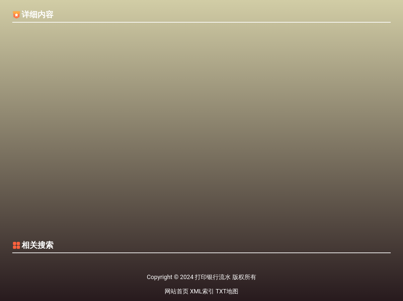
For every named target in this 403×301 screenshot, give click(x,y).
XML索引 (202, 291)
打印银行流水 (213, 276)
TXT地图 (226, 291)
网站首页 (177, 291)
